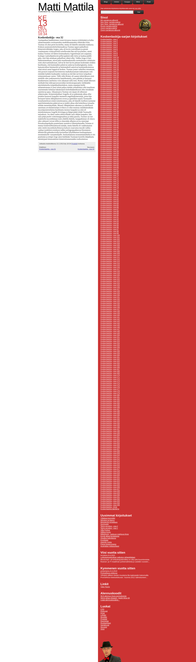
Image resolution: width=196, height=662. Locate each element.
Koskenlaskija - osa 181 (110, 397)
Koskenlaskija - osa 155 (110, 345)
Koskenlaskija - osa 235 (110, 505)
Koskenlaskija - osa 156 (110, 347)
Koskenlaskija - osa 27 (109, 91)
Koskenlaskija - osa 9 (109, 55)
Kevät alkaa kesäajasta (109, 536)
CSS (102, 609)
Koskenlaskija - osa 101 (110, 237)
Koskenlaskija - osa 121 (110, 277)
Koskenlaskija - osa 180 (110, 395)
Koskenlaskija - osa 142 (110, 319)
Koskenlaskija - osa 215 (110, 465)
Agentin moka (106, 542)
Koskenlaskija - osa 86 (109, 207)
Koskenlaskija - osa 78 (109, 191)
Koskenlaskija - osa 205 (110, 445)
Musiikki (103, 617)
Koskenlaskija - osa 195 (110, 425)
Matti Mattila (66, 6)
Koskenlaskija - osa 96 (109, 227)
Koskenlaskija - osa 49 (109, 133)
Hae (138, 12)
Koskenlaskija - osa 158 (110, 351)
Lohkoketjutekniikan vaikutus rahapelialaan (117, 557)
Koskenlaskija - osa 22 (109, 81)
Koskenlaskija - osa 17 (109, 71)
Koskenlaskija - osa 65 (109, 165)
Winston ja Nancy (107, 520)
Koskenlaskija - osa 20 (109, 77)
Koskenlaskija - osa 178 (110, 391)
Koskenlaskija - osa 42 (109, 119)
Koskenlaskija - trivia (108, 507)
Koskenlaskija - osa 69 (109, 173)
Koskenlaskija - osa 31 (47, 149)
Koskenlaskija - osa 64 (109, 163)
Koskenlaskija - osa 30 (109, 97)
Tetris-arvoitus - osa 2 (109, 526)
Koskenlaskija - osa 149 (110, 333)
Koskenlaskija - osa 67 (109, 169)
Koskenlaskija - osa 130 (110, 295)
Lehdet (103, 615)
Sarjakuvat (104, 625)
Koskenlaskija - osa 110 (110, 255)
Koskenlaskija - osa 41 (109, 117)
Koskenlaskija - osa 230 (110, 495)
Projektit (74, 144)
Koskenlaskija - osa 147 (110, 329)
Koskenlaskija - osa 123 (110, 281)
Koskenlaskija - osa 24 (109, 85)
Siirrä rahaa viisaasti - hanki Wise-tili (115, 598)
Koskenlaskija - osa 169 (110, 373)
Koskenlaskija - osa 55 (109, 145)
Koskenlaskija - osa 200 (110, 435)
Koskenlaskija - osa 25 (109, 87)
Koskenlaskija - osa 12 (109, 61)
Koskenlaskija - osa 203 (110, 441)
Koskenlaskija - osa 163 (110, 361)
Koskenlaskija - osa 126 (110, 287)
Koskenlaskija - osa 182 (110, 399)
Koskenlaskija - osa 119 (110, 273)
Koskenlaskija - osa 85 (109, 205)
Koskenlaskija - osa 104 (110, 243)
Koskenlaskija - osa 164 (110, 363)
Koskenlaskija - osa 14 (109, 65)
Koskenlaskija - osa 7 (109, 51)
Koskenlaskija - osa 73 (109, 181)
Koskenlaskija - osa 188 (110, 411)
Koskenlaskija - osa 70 (109, 175)
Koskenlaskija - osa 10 (109, 57)
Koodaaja (104, 540)
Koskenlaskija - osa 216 (110, 467)
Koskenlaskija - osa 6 (109, 49)
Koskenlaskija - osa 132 (110, 299)
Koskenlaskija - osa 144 (110, 323)
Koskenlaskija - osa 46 (109, 127)
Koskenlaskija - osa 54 (109, 143)
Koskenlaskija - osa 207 (110, 449)
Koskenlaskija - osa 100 (110, 235)
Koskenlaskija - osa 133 (110, 301)
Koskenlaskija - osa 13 (109, 63)
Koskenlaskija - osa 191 (110, 417)
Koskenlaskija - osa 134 (110, 303)
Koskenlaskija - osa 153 (110, 341)
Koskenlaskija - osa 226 (110, 487)
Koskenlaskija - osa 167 (110, 369)
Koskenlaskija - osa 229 (110, 493)
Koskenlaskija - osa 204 (110, 443)
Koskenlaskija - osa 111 (110, 257)
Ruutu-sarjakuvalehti (108, 26)
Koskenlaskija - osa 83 (109, 201)
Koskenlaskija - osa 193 (110, 421)
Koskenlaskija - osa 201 (110, 437)
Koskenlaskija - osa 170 (110, 375)
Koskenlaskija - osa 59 (109, 153)
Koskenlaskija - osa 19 (109, 75)
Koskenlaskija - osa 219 (110, 473)
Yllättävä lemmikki (107, 518)
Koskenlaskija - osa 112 (110, 259)
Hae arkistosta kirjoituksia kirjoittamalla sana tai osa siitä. (120, 8)
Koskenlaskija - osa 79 (109, 193)
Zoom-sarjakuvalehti (108, 28)
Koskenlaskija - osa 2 (109, 41)
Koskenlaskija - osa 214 (110, 463)
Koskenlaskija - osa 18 (109, 73)
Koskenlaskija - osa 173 (110, 381)
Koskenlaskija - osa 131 (110, 297)
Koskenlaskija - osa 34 (109, 103)
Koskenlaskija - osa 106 (110, 247)
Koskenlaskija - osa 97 (109, 229)
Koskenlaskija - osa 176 (110, 387)
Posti (149, 2)
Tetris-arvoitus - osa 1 (109, 528)
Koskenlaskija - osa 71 (109, 177)
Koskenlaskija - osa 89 (109, 213)
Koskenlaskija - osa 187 (110, 409)
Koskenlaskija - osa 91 (109, 217)
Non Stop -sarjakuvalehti (110, 22)
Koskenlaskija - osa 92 (109, 219)
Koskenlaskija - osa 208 (110, 451)
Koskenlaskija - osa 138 (110, 311)
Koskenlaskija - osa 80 (109, 195)
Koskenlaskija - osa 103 (110, 241)
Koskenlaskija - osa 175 (110, 385)
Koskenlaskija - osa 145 (110, 325)
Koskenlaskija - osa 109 (110, 253)
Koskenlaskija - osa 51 (109, 137)
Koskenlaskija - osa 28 (109, 93)
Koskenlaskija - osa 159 (110, 353)
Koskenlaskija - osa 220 (110, 475)
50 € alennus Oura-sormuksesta (113, 596)
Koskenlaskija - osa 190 (110, 415)
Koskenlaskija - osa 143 (110, 321)
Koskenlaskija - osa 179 (110, 393)
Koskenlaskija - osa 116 (110, 267)
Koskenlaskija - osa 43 (109, 121)
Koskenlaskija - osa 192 (110, 419)
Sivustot (103, 627)
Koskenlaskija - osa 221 (110, 477)
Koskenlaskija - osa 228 (110, 491)
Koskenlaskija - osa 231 (110, 497)
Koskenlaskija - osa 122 (110, 279)
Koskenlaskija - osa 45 (109, 125)
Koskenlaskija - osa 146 (110, 327)
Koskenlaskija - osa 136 (110, 307)
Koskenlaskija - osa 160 (110, 355)
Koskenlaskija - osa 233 (110, 501)
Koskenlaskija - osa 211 (110, 457)
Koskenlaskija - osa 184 (110, 403)
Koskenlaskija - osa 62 (109, 159)
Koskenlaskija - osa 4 (109, 45)
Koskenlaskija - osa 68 (109, 171)
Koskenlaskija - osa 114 (110, 263)
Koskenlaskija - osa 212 (110, 459)
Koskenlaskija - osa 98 (109, 231)
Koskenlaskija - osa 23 (109, 83)
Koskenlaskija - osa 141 (110, 317)
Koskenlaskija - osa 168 (110, 371)
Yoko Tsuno (105, 587)
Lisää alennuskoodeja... (110, 600)
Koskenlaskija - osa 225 (110, 485)
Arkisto (116, 2)
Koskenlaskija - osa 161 (110, 357)
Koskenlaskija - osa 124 (110, 283)
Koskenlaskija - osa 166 (110, 367)
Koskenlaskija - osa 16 (109, 69)
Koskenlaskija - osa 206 (110, 447)
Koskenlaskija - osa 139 (110, 313)
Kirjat (102, 613)
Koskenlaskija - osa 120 (110, 275)
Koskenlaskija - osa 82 (109, 199)
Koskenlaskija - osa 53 (109, 141)
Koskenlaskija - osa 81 (109, 197)
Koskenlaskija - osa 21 (109, 79)
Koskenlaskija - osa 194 (110, 423)
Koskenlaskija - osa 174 (110, 383)
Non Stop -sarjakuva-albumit (112, 24)
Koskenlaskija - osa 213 (110, 461)
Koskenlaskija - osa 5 (109, 47)
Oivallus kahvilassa (108, 538)
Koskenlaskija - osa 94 (109, 223)
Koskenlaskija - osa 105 (110, 245)
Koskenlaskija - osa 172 (110, 379)
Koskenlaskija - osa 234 (110, 503)
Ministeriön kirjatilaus (109, 522)
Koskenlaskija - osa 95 (109, 225)
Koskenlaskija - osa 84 (109, 203)
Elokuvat (104, 611)
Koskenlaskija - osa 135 (110, 305)
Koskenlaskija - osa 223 (110, 481)
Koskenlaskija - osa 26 (109, 89)
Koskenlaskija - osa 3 (109, 43)
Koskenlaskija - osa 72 (109, 179)
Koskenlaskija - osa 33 (86, 149)
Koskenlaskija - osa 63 (109, 161)
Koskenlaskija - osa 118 (110, 271)
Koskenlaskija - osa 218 (110, 471)
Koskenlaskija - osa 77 (109, 189)
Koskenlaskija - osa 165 (110, 365)
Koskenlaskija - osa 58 (109, 151)
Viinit (102, 629)
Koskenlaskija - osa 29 (109, 95)
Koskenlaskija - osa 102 (110, 239)
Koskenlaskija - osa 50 (109, 135)
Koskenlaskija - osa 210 (110, 455)
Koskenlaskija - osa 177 (110, 389)
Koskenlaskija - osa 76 (109, 187)
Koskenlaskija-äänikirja (109, 509)
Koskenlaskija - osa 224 (110, 483)
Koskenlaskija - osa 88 (109, 211)
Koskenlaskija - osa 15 (109, 67)
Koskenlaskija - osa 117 (110, 269)
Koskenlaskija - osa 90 (109, 215)
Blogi (106, 2)
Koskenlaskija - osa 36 (109, 107)
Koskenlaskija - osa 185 (110, 405)
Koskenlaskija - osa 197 (110, 429)
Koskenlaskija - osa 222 (110, 479)
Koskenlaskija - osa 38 (109, 111)
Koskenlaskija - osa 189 (110, 413)
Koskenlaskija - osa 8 (109, 53)
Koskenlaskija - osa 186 (110, 407)
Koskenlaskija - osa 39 (109, 113)
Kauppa (127, 2)
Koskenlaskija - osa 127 (110, 289)
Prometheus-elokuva (108, 573)
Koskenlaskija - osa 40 (109, 115)
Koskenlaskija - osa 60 (109, 155)
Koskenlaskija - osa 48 (109, 131)
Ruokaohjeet (105, 623)
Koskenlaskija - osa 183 (110, 401)
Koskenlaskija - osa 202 (110, 439)
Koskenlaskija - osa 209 (110, 453)
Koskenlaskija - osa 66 (109, 167)
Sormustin (104, 524)
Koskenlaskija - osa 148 (110, 331)
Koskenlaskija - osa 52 (109, 139)
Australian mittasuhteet (109, 546)
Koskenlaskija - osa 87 (109, 209)
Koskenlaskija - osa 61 (109, 157)
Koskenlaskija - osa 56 (109, 147)
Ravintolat (104, 621)
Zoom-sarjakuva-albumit (110, 30)
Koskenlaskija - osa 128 (110, 291)
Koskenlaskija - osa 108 (110, 251)
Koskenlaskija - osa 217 (110, 469)
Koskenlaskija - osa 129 (110, 293)
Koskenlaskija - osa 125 (110, 285)
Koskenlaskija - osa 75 (109, 185)
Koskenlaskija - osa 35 (109, 105)
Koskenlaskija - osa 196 (110, 427)
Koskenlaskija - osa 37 (109, 109)
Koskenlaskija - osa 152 (110, 339)
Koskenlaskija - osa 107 (110, 249)
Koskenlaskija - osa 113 (110, 261)
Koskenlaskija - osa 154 (110, 343)
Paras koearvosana (108, 544)
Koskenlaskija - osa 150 (110, 335)
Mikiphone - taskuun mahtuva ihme (114, 534)
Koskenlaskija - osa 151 (110, 337)
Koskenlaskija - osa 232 (110, 499)
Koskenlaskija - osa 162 (110, 359)
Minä (138, 2)
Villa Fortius (105, 530)
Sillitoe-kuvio (105, 532)
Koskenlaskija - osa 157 (110, 349)
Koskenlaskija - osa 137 (110, 309)
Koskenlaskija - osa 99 (109, 233)
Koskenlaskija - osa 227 (110, 489)
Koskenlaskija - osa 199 (110, 433)
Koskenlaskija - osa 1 (109, 39)
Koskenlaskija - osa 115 (110, 265)
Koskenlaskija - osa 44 (109, 123)
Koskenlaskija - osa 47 (109, 129)
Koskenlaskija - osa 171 (110, 377)
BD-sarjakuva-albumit (109, 20)
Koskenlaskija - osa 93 (109, 221)
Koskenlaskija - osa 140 (110, 315)
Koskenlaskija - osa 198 (110, 431)
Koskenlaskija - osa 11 (109, 59)
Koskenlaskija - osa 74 (109, 183)
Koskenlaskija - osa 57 (109, 149)
